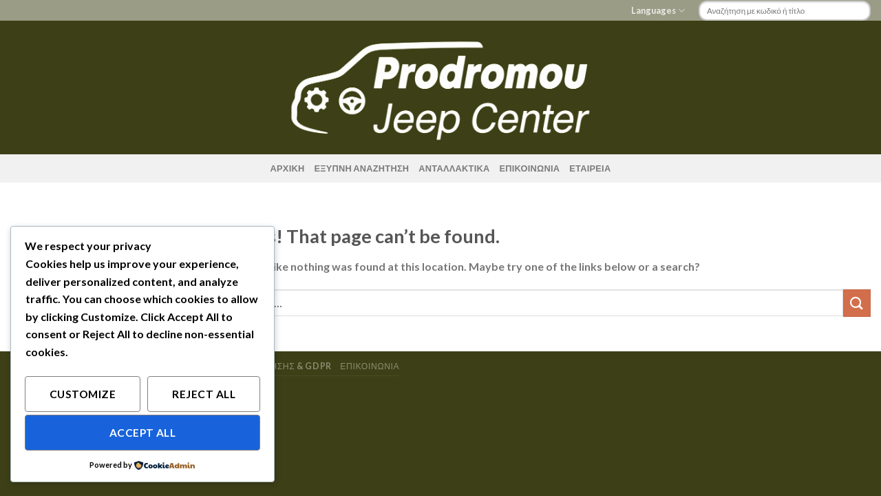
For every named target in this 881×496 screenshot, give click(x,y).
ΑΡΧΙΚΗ (287, 168)
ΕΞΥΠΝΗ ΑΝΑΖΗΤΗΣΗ (361, 168)
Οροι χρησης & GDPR (283, 366)
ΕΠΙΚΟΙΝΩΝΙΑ (529, 168)
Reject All (203, 394)
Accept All (142, 432)
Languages (658, 10)
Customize (83, 394)
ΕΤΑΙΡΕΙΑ (590, 168)
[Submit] (857, 302)
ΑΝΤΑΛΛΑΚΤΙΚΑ (453, 168)
